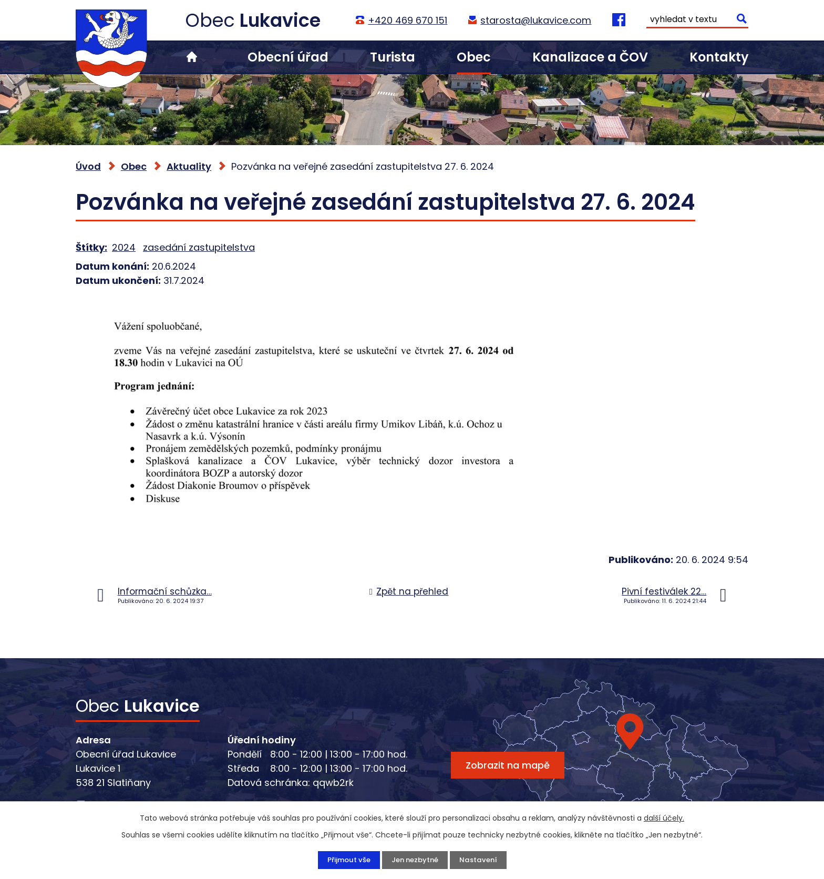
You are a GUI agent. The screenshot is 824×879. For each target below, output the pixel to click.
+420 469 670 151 (407, 20)
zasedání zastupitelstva (199, 247)
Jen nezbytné (414, 859)
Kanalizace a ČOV (590, 57)
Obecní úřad (288, 57)
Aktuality (189, 166)
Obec (474, 57)
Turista (392, 57)
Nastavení (481, 859)
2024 (124, 247)
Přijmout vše (345, 859)
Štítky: (91, 247)
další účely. (664, 817)
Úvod (192, 57)
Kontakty (718, 57)
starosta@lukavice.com (535, 20)
